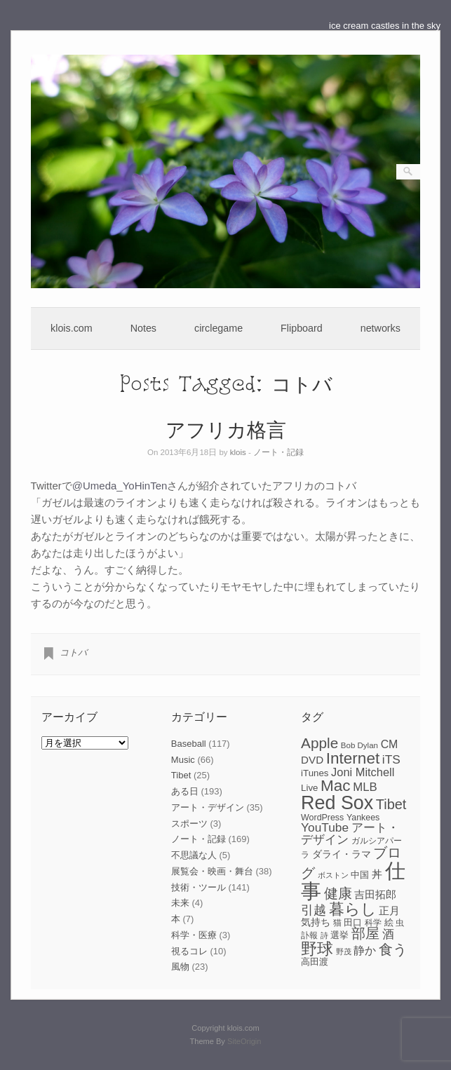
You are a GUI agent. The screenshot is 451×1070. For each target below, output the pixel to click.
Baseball (188, 743)
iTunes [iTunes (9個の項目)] (314, 773)
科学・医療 (194, 935)
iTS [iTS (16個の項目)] (391, 759)
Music (183, 759)
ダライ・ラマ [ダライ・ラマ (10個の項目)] (341, 854)
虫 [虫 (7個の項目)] (400, 923)
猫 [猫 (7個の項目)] (337, 923)
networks (380, 328)
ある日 (184, 791)
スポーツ (189, 823)
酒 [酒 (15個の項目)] (388, 934)
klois (238, 452)
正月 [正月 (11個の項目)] (389, 910)
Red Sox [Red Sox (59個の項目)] (337, 802)
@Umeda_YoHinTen (120, 486)
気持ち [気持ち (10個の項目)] (315, 922)
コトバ (73, 652)
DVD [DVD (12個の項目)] (312, 760)
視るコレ (189, 951)
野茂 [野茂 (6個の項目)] (343, 951)
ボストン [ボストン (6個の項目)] (333, 875)
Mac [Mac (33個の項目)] (336, 785)
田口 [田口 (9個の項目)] (353, 922)
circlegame (218, 328)
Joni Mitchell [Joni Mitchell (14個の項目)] (362, 772)
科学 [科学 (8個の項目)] (373, 923)
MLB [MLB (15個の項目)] (365, 787)
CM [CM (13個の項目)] (389, 744)
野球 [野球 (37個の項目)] (317, 949)
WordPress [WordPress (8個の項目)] (322, 817)
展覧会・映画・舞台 (212, 871)
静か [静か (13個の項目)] (365, 950)
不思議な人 (194, 855)
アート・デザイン (207, 807)
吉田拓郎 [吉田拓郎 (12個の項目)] (375, 894)
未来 (180, 903)
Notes (143, 328)
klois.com (72, 328)
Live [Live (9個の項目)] (309, 788)
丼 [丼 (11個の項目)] (377, 874)
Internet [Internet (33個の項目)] (352, 758)
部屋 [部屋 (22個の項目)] (365, 933)
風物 (180, 966)
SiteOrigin (244, 1041)
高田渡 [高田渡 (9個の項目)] (314, 961)
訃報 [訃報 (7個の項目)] (309, 935)
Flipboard (302, 328)
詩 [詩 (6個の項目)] (324, 935)
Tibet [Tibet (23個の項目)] (391, 804)
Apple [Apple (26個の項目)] (319, 743)
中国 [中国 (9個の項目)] (360, 874)
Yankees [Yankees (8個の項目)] (362, 817)
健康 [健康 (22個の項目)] (338, 893)
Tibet (181, 775)
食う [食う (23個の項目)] (393, 949)
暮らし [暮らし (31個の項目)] (353, 909)
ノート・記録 (278, 452)
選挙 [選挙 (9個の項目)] (339, 935)
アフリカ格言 (226, 429)
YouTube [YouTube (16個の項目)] (325, 827)
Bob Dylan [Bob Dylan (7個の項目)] (359, 745)
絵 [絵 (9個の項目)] (388, 922)
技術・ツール (198, 887)
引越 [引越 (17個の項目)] (313, 910)
